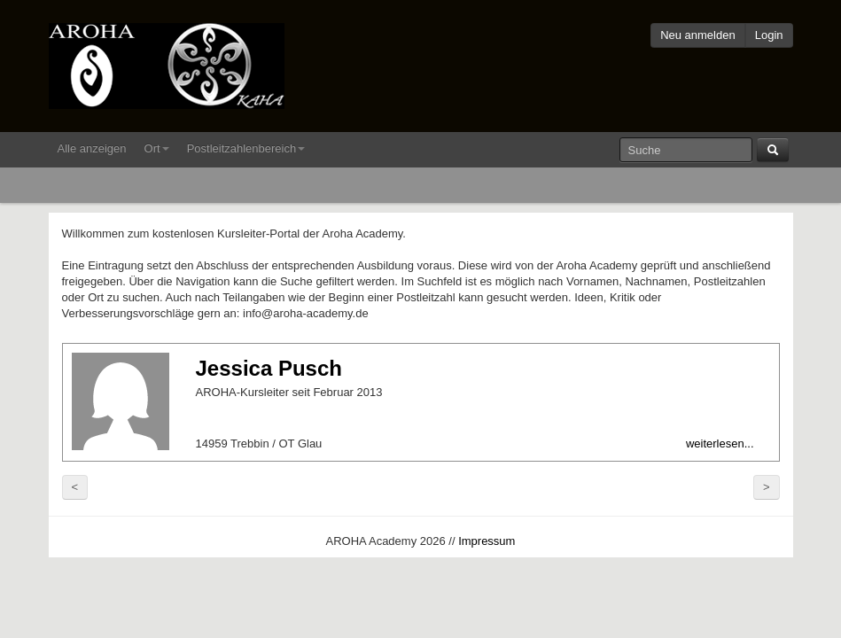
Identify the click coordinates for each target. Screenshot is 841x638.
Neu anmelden (698, 35)
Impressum (486, 541)
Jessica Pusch (269, 368)
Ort (156, 148)
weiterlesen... (720, 443)
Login (769, 35)
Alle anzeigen (92, 148)
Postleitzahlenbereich (246, 148)
